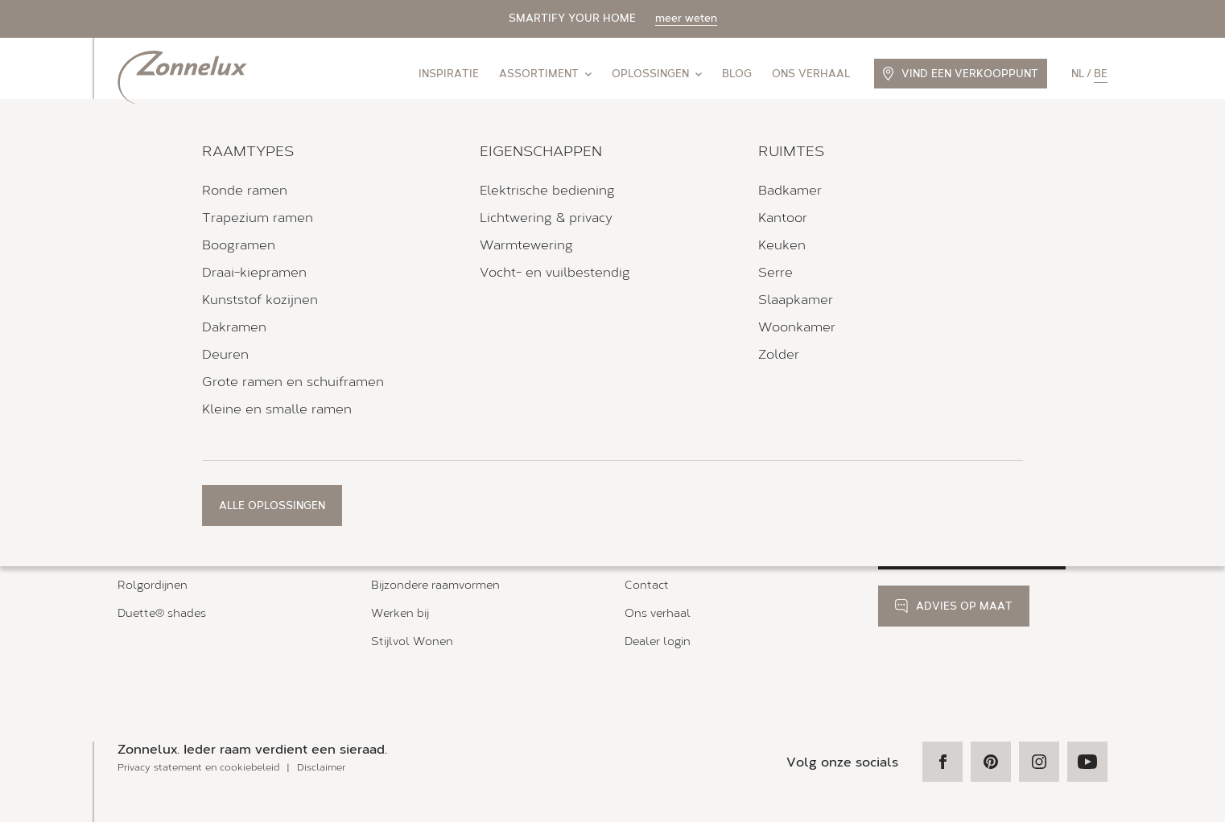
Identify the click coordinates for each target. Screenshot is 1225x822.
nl (1077, 74)
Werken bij (400, 613)
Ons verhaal (811, 74)
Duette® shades (162, 613)
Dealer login (658, 641)
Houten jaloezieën (167, 558)
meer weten (686, 18)
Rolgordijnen (153, 585)
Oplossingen (657, 74)
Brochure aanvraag (676, 529)
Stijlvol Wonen (412, 641)
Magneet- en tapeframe (435, 558)
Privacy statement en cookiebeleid (198, 767)
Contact (647, 585)
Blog (737, 74)
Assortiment (545, 74)
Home (131, 421)
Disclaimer (321, 767)
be (1100, 74)
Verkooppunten (195, 421)
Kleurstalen (656, 558)
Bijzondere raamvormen (435, 585)
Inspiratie (449, 74)
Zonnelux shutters (168, 529)
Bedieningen (405, 529)
